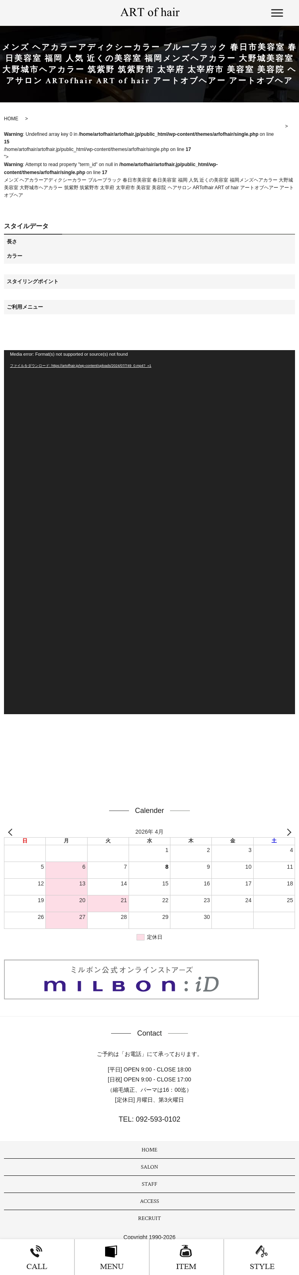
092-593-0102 (157, 1119)
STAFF (149, 1184)
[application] (149, 532)
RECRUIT (149, 1218)
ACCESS (149, 1201)
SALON (149, 1167)
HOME (150, 1150)
